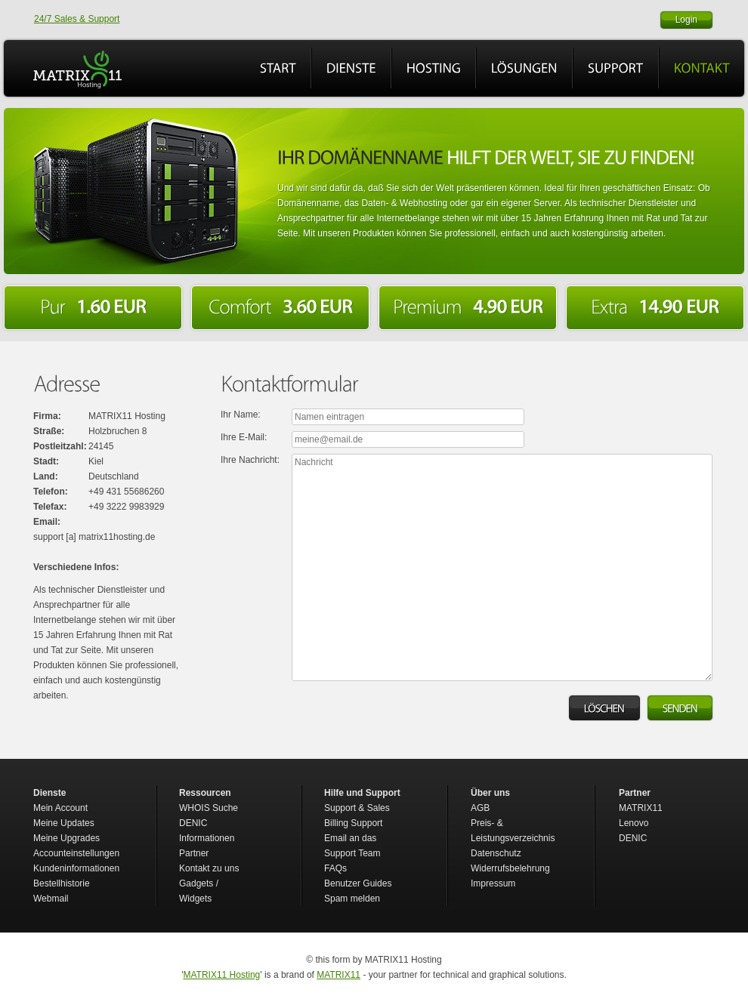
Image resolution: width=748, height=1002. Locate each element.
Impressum (493, 883)
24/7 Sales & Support (76, 19)
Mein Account (60, 808)
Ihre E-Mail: (244, 437)
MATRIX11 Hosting (221, 975)
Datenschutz (496, 853)
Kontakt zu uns (209, 868)
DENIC (633, 838)
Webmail (50, 898)
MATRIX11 (641, 808)
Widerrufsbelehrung (510, 868)
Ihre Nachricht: (250, 460)
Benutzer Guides (357, 883)
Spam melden (352, 898)
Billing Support (353, 823)
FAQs (335, 868)
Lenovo (633, 823)
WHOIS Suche (208, 808)
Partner (194, 853)
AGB (480, 808)
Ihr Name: (241, 414)
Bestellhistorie (61, 883)
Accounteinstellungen (76, 853)
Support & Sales (357, 808)
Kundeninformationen (76, 868)
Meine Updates (63, 823)
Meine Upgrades (66, 838)
